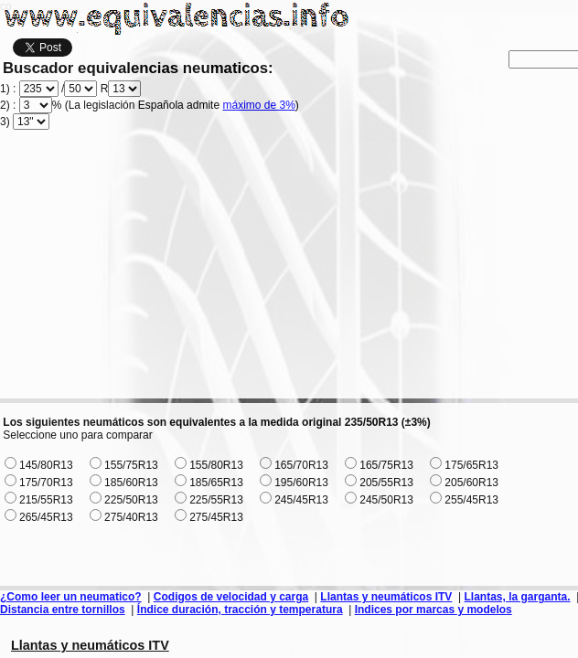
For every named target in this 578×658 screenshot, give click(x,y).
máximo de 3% (258, 105)
